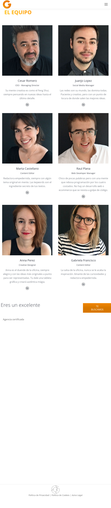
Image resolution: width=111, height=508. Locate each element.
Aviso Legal (77, 495)
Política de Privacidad (39, 495)
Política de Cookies (61, 495)
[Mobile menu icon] (106, 4)
